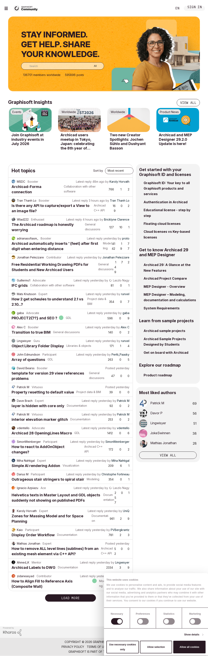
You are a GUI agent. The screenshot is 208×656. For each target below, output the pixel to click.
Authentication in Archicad (165, 202)
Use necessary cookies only (122, 647)
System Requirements (162, 308)
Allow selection (156, 647)
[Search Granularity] (92, 66)
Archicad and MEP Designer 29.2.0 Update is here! (175, 139)
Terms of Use (97, 646)
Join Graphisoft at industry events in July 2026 (27, 139)
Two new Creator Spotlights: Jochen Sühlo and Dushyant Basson (128, 141)
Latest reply (84, 181)
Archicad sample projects (164, 331)
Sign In (194, 7)
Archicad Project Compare (165, 278)
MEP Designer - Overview (164, 287)
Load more (70, 598)
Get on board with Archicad (166, 353)
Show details (191, 634)
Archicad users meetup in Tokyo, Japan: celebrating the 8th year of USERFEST (77, 141)
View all (188, 103)
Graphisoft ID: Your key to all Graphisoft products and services (167, 188)
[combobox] (62, 66)
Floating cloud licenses (162, 224)
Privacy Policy (73, 646)
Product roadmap (158, 375)
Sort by (98, 170)
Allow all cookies (189, 647)
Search (165, 8)
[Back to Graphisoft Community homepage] (26, 8)
